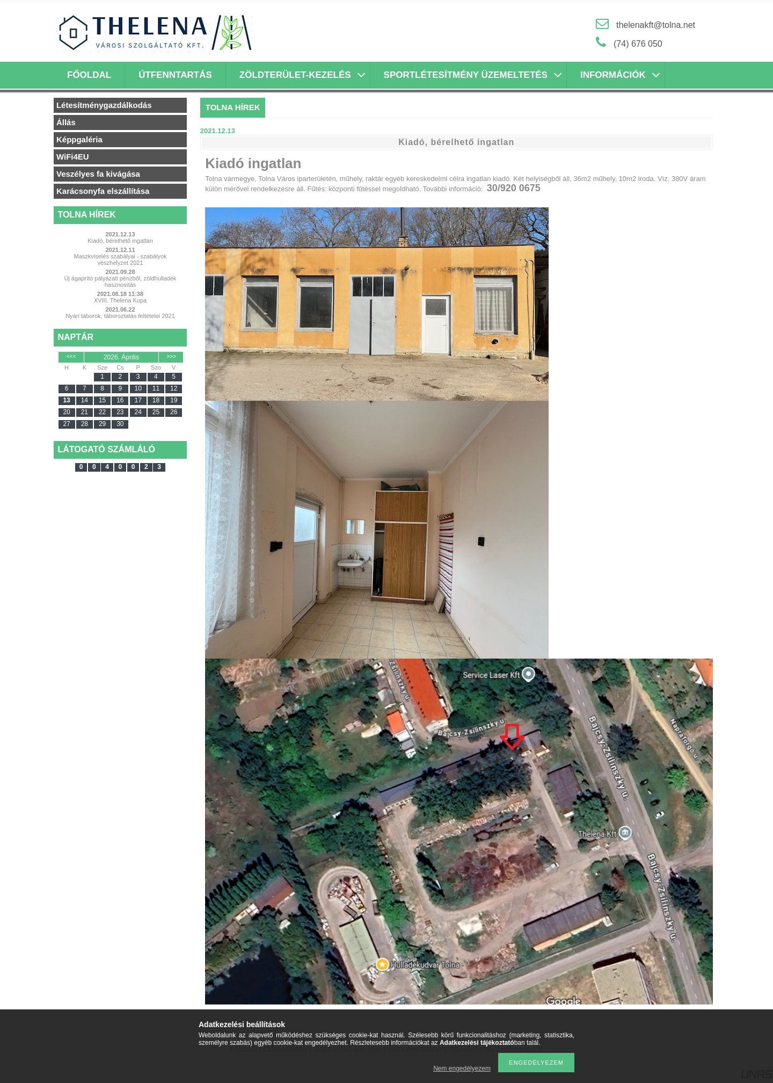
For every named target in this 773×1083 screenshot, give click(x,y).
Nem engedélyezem (462, 1068)
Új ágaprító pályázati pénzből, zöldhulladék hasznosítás (120, 281)
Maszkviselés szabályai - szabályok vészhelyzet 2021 (120, 259)
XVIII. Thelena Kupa (120, 300)
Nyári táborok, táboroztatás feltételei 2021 (120, 316)
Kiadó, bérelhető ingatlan (120, 240)
